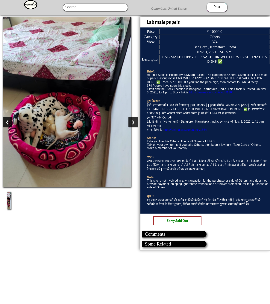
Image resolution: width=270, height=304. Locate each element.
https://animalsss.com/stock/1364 (211, 92)
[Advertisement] (112, 277)
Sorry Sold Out (177, 220)
